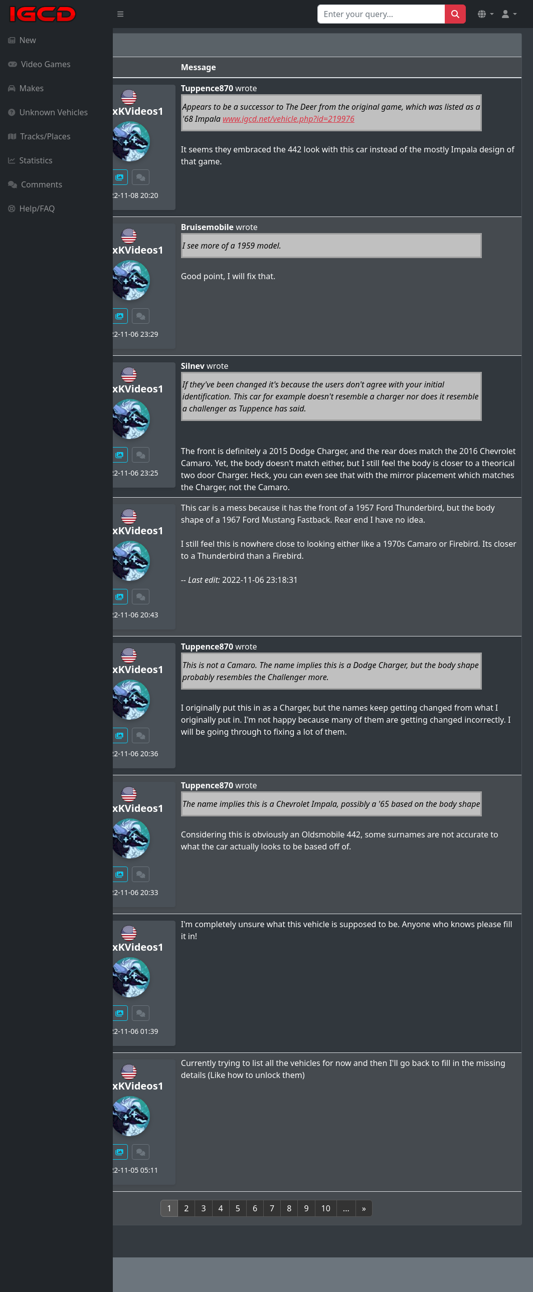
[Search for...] (381, 14)
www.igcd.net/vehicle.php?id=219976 (392, 118)
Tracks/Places (39, 136)
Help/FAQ (31, 208)
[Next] (420, 1208)
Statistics (30, 160)
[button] (486, 14)
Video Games (39, 64)
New (22, 40)
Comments (35, 184)
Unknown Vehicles (48, 112)
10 (382, 1208)
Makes (26, 88)
